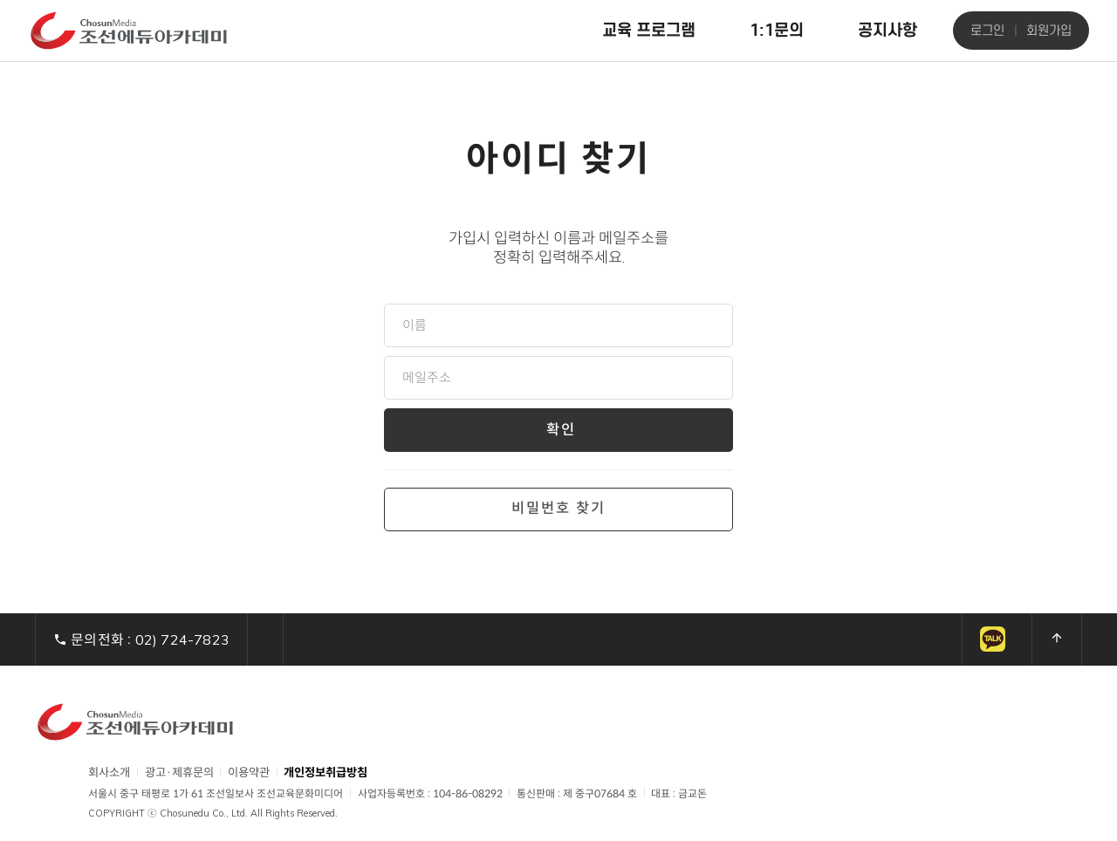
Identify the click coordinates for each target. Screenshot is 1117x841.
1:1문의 (777, 30)
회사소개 (109, 772)
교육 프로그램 (649, 30)
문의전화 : (141, 640)
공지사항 (887, 30)
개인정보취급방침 (325, 773)
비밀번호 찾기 (558, 508)
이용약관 (249, 772)
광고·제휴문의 (179, 772)
